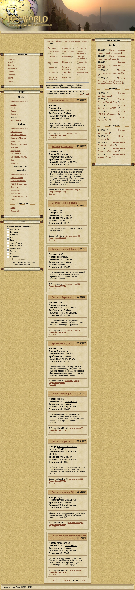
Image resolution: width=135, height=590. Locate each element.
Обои (13, 160)
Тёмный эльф (16, 243)
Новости (14, 114)
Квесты (51, 67)
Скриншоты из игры (19, 157)
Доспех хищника (61, 441)
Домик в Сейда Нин (106, 145)
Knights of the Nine (18, 135)
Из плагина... (15, 257)
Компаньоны (82, 72)
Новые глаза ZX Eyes (107, 59)
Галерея (11, 75)
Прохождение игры (19, 144)
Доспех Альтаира (61, 393)
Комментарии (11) (75, 479)
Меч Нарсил (103, 133)
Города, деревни (80, 52)
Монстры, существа (81, 58)
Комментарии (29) (72, 330)
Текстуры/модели (81, 68)
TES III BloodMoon (18, 181)
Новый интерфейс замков (109, 53)
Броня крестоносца (62, 146)
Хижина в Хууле (104, 157)
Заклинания (53, 62)
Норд (12, 237)
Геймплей (66, 57)
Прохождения (16, 193)
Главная (11, 59)
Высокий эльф (16, 246)
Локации (51, 57)
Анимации (81, 48)
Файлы (11, 65)
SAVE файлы (68, 72)
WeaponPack (103, 120)
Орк (11, 254)
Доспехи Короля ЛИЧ (63, 492)
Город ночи (15, 141)
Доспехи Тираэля (61, 297)
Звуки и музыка (65, 68)
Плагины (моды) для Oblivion (75, 41)
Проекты (66, 62)
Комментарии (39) (75, 522)
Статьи (11, 71)
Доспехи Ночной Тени (64, 249)
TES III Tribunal (17, 177)
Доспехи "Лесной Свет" (108, 102)
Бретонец (14, 232)
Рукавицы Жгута (61, 343)
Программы (16, 150)
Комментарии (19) (72, 190)
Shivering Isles (16, 131)
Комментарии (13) (73, 133)
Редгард (13, 240)
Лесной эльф (15, 248)
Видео (13, 111)
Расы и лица (53, 51)
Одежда (51, 72)
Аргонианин (15, 229)
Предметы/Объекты (53, 78)
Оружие (51, 48)
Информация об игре (20, 101)
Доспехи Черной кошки (64, 203)
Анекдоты (102, 139)
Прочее (65, 77)
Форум (10, 78)
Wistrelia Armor (60, 100)
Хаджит (13, 251)
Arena (13, 208)
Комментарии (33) (72, 284)
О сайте (11, 62)
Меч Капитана (104, 96)
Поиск (10, 81)
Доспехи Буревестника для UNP (111, 73)
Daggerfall (15, 211)
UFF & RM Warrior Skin (107, 114)
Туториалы (12, 68)
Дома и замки (68, 51)
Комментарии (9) (72, 380)
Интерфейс (82, 62)
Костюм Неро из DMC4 (107, 108)
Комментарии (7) (75, 570)
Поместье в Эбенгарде (107, 151)
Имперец (14, 235)
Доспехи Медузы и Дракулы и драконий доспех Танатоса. (110, 82)
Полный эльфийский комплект (69, 535)
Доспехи (66, 48)
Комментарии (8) (73, 236)
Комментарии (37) (75, 428)
